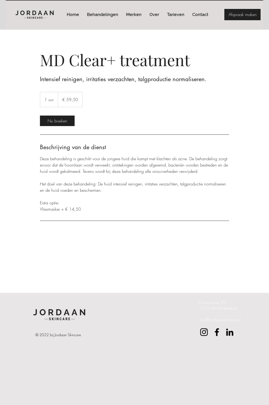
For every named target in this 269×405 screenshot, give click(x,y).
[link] (57, 121)
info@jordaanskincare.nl (220, 320)
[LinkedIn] (230, 332)
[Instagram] (204, 332)
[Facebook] (217, 332)
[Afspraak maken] (242, 14)
